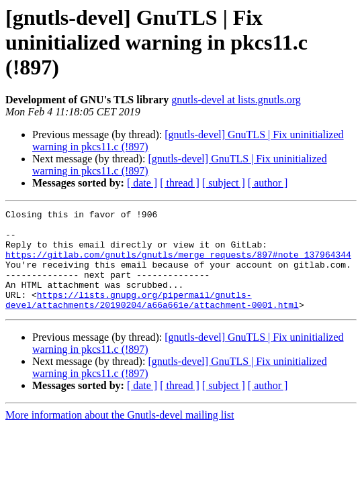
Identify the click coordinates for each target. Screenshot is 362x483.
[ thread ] (179, 183)
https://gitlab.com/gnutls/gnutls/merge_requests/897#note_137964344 (178, 264)
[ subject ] (223, 183)
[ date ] (142, 183)
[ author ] (268, 183)
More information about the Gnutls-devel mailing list (119, 435)
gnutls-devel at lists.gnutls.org (236, 99)
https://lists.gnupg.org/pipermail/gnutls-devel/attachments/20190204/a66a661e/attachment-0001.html (152, 319)
